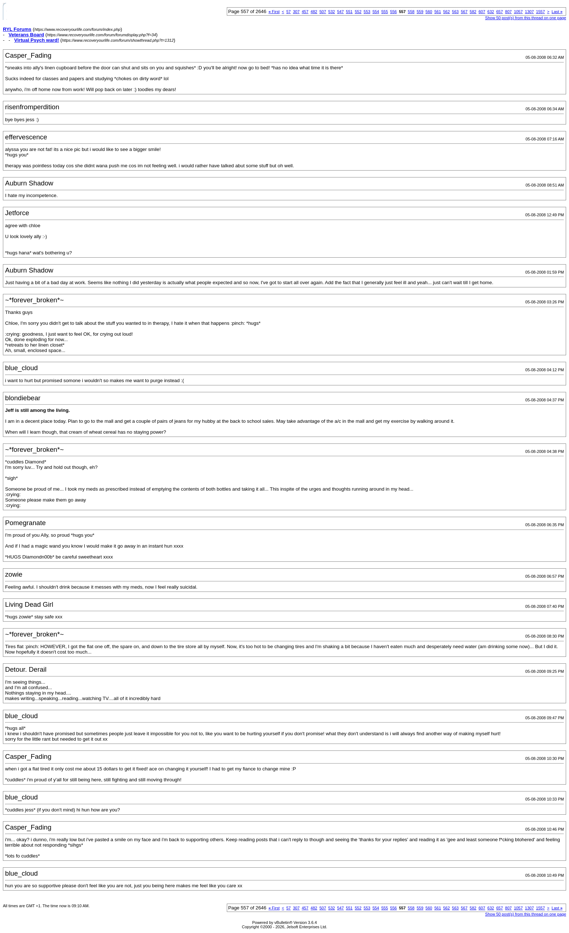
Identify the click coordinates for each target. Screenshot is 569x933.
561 (437, 11)
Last (557, 11)
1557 (540, 11)
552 (358, 11)
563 (455, 11)
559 (420, 11)
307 (296, 11)
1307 (529, 11)
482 (314, 11)
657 (499, 11)
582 (473, 11)
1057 (518, 11)
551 (349, 11)
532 (331, 11)
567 (464, 11)
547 (340, 11)
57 (288, 11)
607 (482, 11)
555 (384, 11)
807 (508, 11)
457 (305, 11)
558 (411, 11)
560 (429, 11)
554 (375, 11)
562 (446, 11)
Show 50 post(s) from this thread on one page (525, 18)
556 (393, 11)
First (274, 11)
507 (322, 11)
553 (367, 11)
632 (490, 11)
